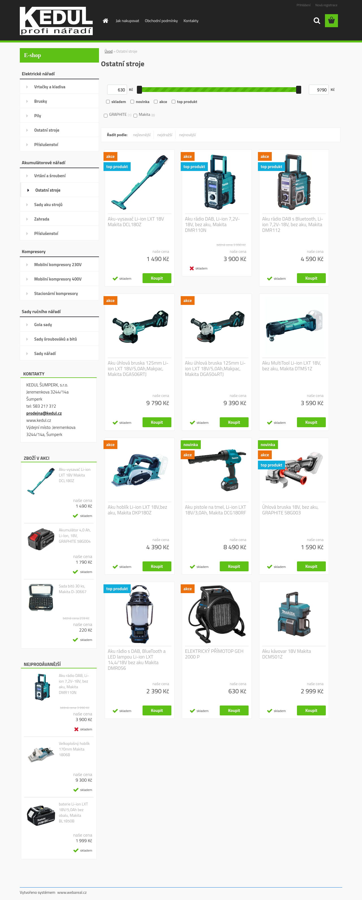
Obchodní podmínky (161, 20)
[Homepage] (105, 20)
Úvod (109, 51)
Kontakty (191, 20)
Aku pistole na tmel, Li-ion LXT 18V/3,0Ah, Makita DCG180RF (215, 510)
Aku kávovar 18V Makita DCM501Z (286, 654)
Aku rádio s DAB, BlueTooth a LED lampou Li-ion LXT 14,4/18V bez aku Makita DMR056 (136, 659)
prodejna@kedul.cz (44, 413)
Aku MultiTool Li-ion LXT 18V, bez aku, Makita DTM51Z (291, 365)
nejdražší (164, 135)
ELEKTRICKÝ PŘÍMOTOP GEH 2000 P (214, 654)
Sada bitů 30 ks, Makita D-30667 (73, 589)
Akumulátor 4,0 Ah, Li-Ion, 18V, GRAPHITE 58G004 (75, 535)
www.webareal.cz (72, 892)
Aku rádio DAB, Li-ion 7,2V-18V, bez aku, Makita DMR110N (74, 684)
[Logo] (59, 21)
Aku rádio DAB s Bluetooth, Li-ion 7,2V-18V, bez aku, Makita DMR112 (292, 224)
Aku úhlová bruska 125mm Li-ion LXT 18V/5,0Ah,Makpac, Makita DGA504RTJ (215, 368)
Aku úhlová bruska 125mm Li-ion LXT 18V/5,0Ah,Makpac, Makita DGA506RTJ (138, 368)
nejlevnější (142, 135)
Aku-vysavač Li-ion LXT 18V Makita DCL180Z (74, 475)
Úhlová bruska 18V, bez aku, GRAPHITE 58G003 (290, 510)
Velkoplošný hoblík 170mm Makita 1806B (74, 749)
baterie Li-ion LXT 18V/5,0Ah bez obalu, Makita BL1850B (73, 812)
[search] (316, 20)
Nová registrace (326, 5)
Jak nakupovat (127, 20)
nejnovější (187, 135)
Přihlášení (304, 5)
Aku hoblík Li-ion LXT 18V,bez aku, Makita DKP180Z (137, 510)
